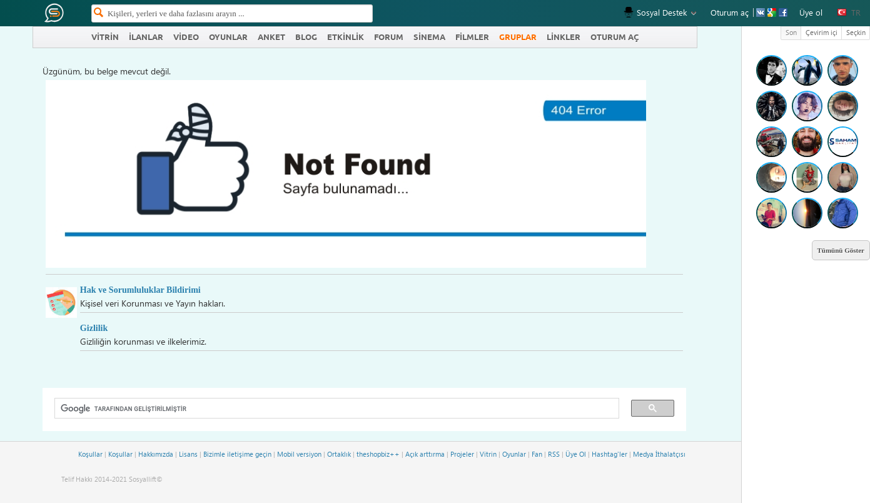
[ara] (332, 408)
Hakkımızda (155, 454)
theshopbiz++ (378, 454)
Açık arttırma (425, 454)
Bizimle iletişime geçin (237, 454)
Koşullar (90, 454)
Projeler (462, 454)
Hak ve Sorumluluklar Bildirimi (140, 290)
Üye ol (810, 12)
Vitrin (488, 454)
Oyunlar (514, 454)
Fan (537, 454)
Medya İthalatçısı (659, 454)
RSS (554, 454)
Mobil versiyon (299, 454)
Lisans (188, 454)
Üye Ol (575, 454)
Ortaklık (339, 454)
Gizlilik (94, 328)
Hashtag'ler (609, 454)
